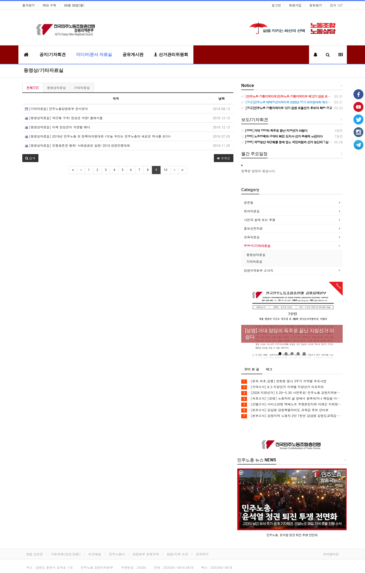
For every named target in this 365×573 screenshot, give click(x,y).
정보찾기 (316, 5)
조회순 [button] (223, 158)
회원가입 (295, 5)
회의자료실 (252, 211)
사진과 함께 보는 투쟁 (259, 219)
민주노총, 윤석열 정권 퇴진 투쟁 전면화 (292, 535)
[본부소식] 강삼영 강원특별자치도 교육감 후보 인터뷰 (284, 410)
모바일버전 (331, 554)
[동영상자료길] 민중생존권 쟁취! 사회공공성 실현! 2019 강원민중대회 (77, 145)
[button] (30, 158)
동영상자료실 (56, 87)
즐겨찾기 (28, 5)
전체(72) (33, 87)
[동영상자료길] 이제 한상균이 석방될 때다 (57, 127)
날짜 (221, 98)
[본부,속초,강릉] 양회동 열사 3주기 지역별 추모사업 (283, 381)
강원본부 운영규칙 (146, 554)
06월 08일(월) (74, 5)
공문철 (248, 202)
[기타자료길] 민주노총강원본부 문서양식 (56, 108)
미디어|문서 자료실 (94, 54)
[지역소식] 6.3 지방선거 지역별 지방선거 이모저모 (282, 386)
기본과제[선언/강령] (66, 554)
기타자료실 (82, 87)
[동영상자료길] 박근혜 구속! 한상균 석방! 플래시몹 (64, 118)
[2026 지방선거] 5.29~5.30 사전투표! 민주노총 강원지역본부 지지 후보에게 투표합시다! (292, 392)
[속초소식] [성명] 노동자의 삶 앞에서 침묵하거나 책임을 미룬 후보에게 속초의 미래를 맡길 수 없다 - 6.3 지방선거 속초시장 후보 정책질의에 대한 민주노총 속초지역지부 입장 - (292, 398)
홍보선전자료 (253, 228)
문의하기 (202, 554)
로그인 (276, 5)
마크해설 (95, 554)
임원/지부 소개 (177, 554)
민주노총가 (117, 554)
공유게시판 (132, 54)
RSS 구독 (49, 5)
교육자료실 (252, 237)
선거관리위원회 (171, 54)
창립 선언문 (34, 554)
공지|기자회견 (52, 54)
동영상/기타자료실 (43, 70)
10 (165, 170)
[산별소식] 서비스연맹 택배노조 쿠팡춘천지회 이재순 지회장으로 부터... (292, 404)
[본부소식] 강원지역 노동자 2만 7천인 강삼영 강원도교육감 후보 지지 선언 (292, 415)
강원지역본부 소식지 (258, 270)
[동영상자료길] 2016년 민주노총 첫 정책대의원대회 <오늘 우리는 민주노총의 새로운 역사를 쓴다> (98, 136)
